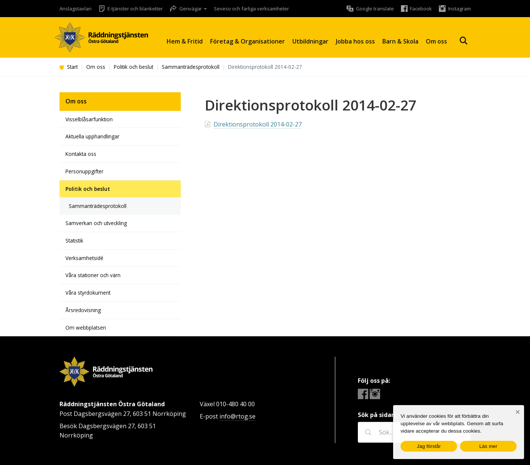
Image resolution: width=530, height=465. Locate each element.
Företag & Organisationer (247, 41)
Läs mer (488, 446)
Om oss (436, 41)
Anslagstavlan (75, 8)
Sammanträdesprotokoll (190, 66)
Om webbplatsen (85, 327)
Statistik (74, 240)
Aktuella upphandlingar (92, 136)
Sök (463, 40)
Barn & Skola (400, 41)
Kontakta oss (80, 153)
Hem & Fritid (185, 41)
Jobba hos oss (355, 41)
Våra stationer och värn (93, 275)
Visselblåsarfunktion (89, 119)
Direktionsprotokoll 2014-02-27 (257, 124)
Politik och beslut (133, 66)
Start (69, 66)
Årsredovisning (83, 310)
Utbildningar (310, 41)
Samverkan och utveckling (96, 223)
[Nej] (517, 412)
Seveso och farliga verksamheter (251, 8)
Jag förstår (429, 446)
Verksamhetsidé (84, 258)
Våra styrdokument (87, 292)
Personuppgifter (84, 171)
